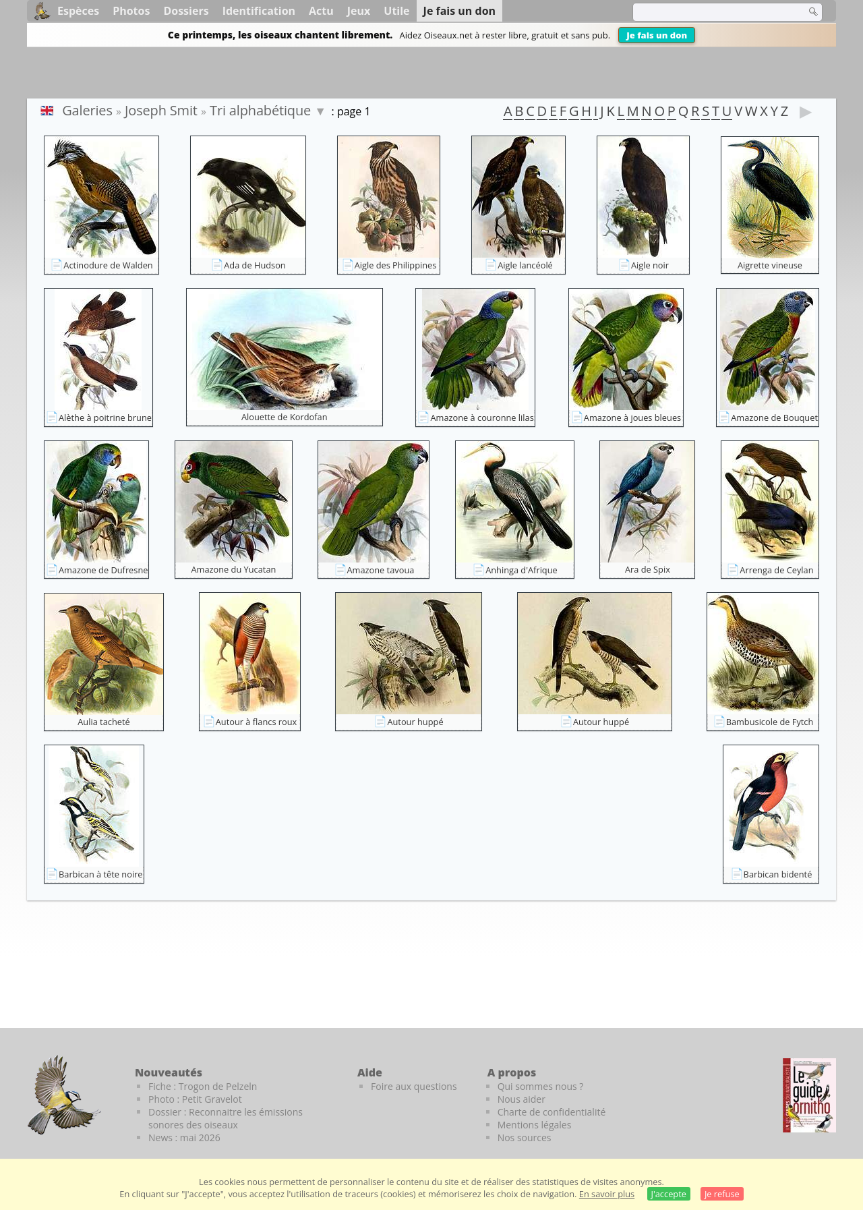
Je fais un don (656, 35)
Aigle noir (650, 265)
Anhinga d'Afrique (521, 570)
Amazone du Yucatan (233, 569)
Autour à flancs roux (256, 722)
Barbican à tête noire (101, 874)
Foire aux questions (414, 1086)
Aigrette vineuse (770, 265)
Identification (258, 10)
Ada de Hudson (254, 265)
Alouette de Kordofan (284, 417)
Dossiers (185, 10)
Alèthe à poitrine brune (105, 417)
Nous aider (521, 1099)
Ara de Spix (647, 569)
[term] (710, 12)
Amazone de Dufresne (103, 570)
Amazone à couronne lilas (481, 417)
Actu (321, 10)
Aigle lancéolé (525, 265)
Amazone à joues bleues (632, 417)
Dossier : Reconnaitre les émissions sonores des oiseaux (225, 1118)
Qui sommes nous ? (541, 1086)
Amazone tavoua (381, 570)
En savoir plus (606, 1194)
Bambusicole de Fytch (770, 722)
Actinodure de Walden (107, 265)
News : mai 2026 (184, 1137)
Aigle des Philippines (396, 265)
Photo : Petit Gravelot (195, 1099)
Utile (396, 10)
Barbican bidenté (778, 874)
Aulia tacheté (103, 722)
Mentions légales (535, 1124)
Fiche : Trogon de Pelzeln (202, 1086)
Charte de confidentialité (552, 1111)
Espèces (78, 10)
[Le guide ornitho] (809, 1095)
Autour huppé (415, 722)
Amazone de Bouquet (774, 417)
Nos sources (525, 1137)
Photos (131, 10)
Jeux (359, 10)
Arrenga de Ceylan (776, 570)
